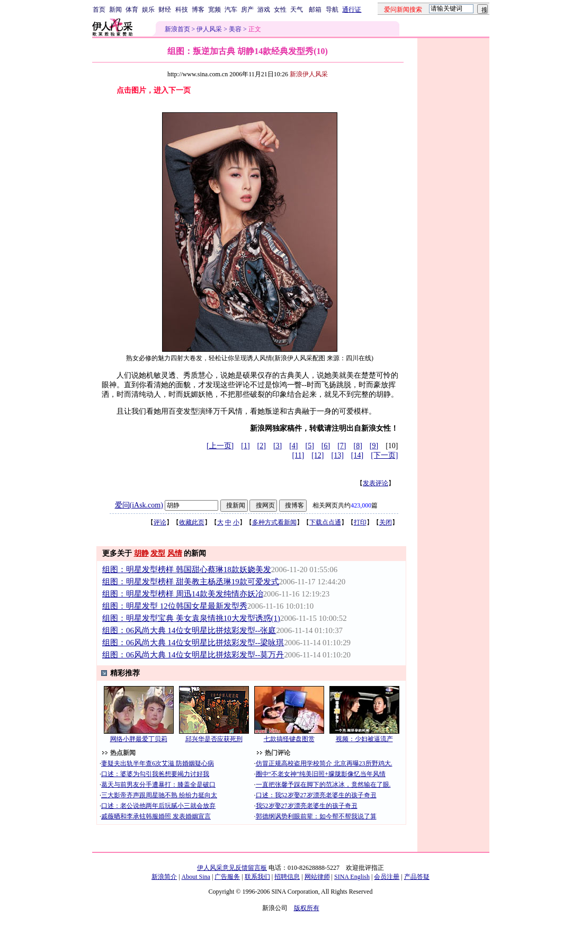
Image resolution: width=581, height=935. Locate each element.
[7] (341, 446)
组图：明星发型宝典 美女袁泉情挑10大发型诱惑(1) (191, 618)
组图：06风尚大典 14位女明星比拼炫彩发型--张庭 (189, 630)
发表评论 (375, 483)
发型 (157, 553)
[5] (310, 446)
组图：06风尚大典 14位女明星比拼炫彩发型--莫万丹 (193, 655)
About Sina (196, 876)
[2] (261, 446)
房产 (247, 9)
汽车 (231, 9)
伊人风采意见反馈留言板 (232, 867)
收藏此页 (191, 522)
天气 (296, 9)
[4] (293, 446)
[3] (277, 446)
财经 (164, 9)
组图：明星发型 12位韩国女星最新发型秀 (174, 606)
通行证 (351, 9)
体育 (132, 9)
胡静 (141, 553)
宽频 (214, 9)
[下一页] (384, 455)
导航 (332, 9)
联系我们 (257, 876)
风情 (174, 553)
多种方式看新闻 (274, 522)
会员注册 (386, 876)
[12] (317, 455)
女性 (280, 9)
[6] (325, 446)
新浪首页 (177, 29)
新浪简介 (164, 876)
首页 (99, 9)
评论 (160, 522)
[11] (298, 455)
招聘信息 (287, 876)
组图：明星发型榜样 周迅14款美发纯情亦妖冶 (182, 594)
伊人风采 (209, 29)
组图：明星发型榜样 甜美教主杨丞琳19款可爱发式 (190, 581)
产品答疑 (417, 876)
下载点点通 (325, 522)
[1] (245, 446)
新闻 (115, 9)
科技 (181, 9)
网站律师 (317, 876)
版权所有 (306, 908)
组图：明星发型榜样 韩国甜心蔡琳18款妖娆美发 (186, 569)
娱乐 (148, 9)
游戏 (263, 9)
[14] (357, 455)
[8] (358, 446)
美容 (235, 29)
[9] (374, 446)
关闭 (385, 522)
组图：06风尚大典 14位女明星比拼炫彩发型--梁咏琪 (193, 642)
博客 (198, 9)
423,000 (361, 505)
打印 (360, 522)
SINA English (352, 876)
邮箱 (315, 9)
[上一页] (220, 446)
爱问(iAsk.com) (139, 505)
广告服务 (227, 876)
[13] (338, 455)
